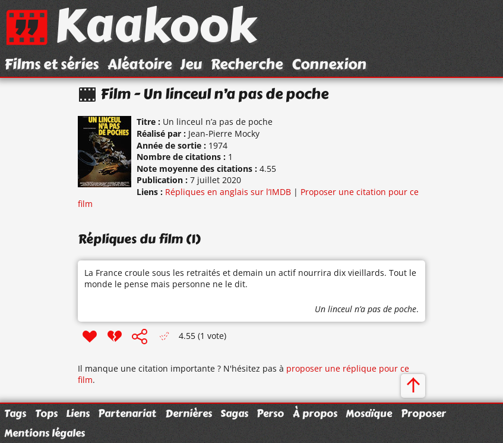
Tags (15, 413)
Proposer (423, 413)
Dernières (188, 413)
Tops (46, 413)
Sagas (234, 413)
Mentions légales (44, 433)
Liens (78, 413)
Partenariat (127, 413)
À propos (315, 413)
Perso (270, 413)
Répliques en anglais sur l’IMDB (228, 191)
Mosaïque (369, 413)
